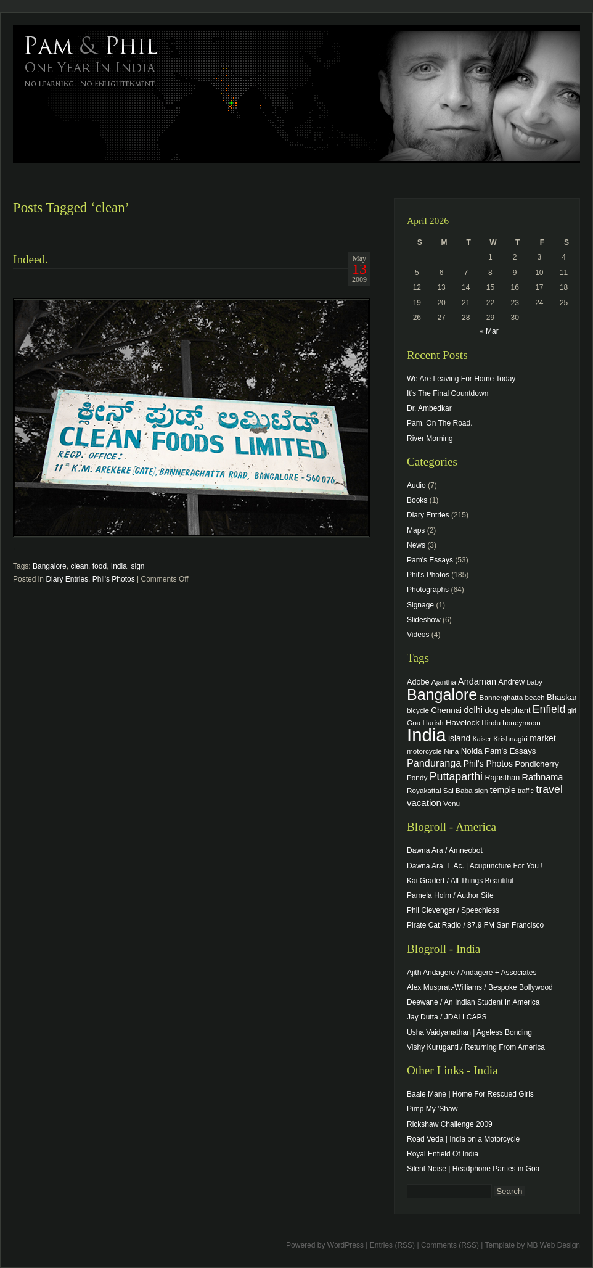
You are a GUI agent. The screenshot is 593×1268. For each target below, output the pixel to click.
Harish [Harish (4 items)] (433, 722)
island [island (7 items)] (459, 738)
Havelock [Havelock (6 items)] (463, 722)
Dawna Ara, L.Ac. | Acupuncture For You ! (475, 866)
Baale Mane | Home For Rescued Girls (470, 1094)
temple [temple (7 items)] (503, 790)
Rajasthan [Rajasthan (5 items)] (502, 777)
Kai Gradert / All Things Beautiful (460, 880)
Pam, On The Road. (440, 423)
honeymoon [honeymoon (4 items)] (521, 722)
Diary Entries (67, 579)
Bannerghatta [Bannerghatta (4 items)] (501, 697)
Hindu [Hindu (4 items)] (491, 722)
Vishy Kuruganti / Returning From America (476, 1047)
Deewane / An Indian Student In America (473, 1002)
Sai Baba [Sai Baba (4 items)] (458, 790)
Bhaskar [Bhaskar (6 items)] (562, 697)
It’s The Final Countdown (447, 393)
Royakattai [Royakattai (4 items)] (424, 790)
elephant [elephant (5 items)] (515, 710)
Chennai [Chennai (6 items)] (446, 710)
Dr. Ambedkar (429, 408)
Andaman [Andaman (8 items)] (477, 681)
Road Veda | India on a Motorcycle (463, 1139)
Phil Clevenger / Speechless (453, 910)
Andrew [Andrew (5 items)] (511, 682)
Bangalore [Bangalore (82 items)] (442, 694)
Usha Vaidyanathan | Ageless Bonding (469, 1032)
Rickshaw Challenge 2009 (450, 1124)
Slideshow (424, 619)
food (99, 566)
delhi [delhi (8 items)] (473, 710)
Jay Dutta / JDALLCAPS (446, 1017)
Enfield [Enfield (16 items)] (549, 709)
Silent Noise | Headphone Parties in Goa (473, 1168)
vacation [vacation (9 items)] (424, 802)
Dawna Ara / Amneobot (445, 850)
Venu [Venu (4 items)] (451, 803)
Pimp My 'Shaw (432, 1109)
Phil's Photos (113, 579)
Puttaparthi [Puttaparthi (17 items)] (456, 776)
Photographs (428, 589)
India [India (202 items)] (426, 735)
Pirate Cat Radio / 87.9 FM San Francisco (475, 925)
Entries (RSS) (392, 1245)
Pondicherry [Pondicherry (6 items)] (536, 763)
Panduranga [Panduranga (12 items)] (434, 762)
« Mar (489, 331)
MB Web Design (553, 1245)
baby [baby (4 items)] (534, 682)
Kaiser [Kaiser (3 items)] (482, 739)
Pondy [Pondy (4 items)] (417, 777)
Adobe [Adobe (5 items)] (418, 682)
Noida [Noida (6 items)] (472, 750)
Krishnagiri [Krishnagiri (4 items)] (510, 739)
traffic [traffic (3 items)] (526, 790)
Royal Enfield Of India (442, 1154)
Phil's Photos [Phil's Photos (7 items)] (488, 763)
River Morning (430, 438)
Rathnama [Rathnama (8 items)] (542, 777)
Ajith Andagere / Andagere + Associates (471, 972)
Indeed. (30, 259)
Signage (420, 605)
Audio (416, 485)
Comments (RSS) (450, 1245)
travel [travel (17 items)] (549, 789)
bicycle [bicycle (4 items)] (418, 710)
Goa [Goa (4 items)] (413, 722)
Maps (416, 530)
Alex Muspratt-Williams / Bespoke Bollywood (480, 987)
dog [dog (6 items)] (491, 710)
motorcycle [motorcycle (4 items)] (424, 751)
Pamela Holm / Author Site (450, 895)
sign (138, 566)
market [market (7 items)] (543, 738)
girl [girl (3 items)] (572, 710)
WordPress (345, 1245)
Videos (418, 634)
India (119, 566)
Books (417, 500)
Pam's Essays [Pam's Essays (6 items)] (510, 750)
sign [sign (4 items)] (481, 790)
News (416, 545)
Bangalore (50, 566)
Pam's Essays (430, 560)
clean (79, 566)
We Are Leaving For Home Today (461, 378)
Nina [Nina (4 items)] (451, 751)
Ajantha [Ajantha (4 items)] (443, 682)
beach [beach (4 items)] (535, 697)
